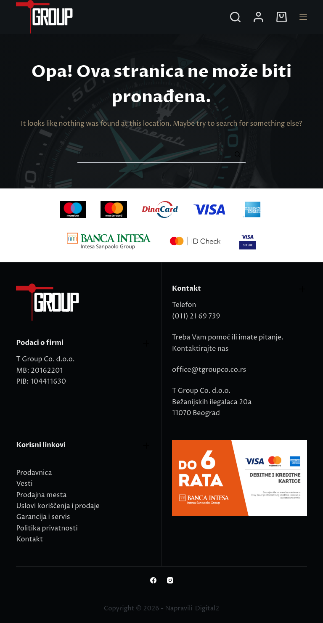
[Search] (235, 17)
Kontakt (29, 539)
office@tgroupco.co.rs (209, 369)
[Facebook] (153, 580)
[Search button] (237, 154)
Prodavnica (34, 472)
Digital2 (207, 608)
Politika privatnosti (46, 528)
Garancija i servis (43, 517)
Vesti (24, 483)
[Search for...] (153, 154)
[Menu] (303, 17)
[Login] (258, 17)
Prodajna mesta (41, 495)
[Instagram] (170, 580)
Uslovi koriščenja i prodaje (57, 506)
